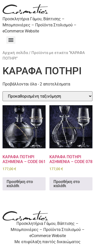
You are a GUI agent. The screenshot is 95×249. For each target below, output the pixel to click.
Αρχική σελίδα (15, 52)
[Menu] (10, 40)
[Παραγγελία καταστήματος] (47, 96)
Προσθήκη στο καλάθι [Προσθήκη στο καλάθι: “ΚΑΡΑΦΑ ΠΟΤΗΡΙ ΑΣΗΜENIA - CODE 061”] (20, 183)
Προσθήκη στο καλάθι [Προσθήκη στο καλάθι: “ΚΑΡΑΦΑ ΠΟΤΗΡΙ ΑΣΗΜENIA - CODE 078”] (66, 183)
